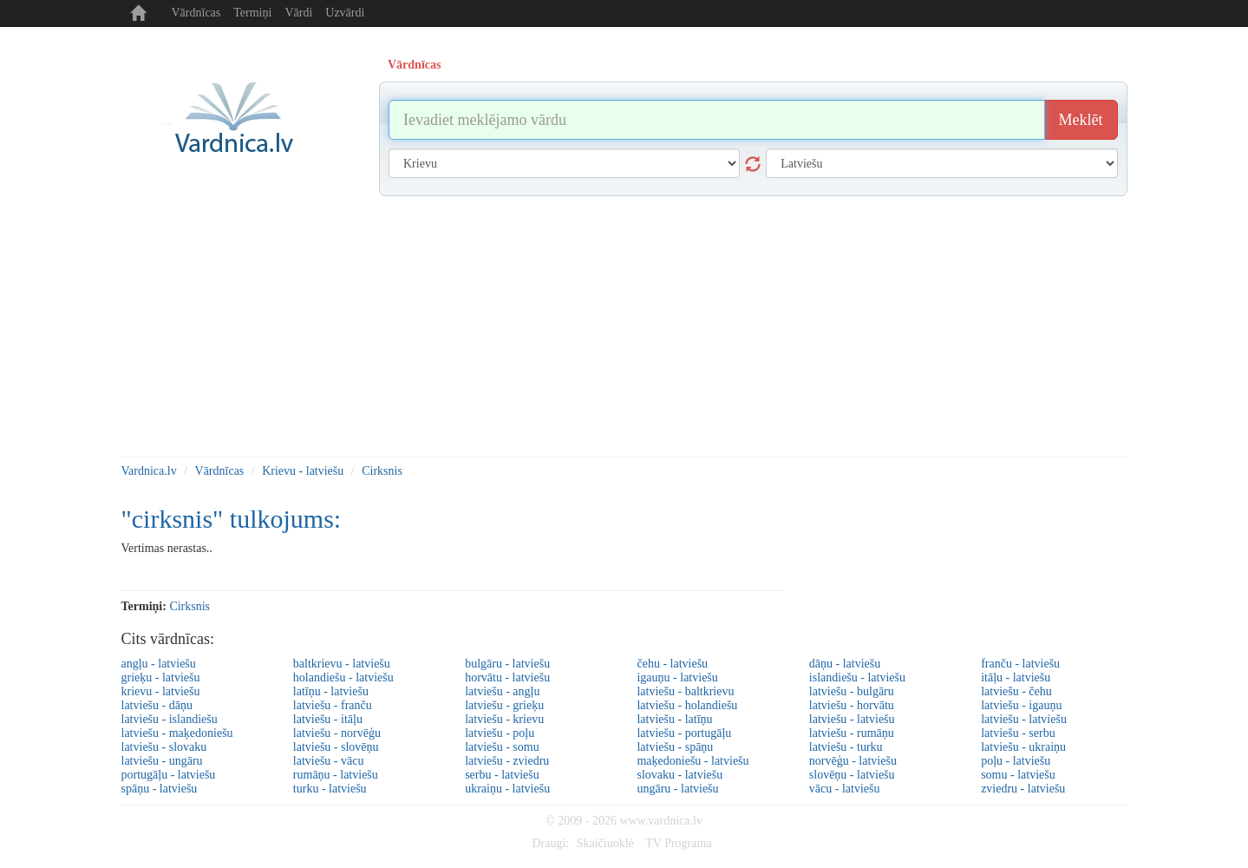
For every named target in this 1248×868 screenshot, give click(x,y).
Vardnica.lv (149, 470)
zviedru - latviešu (1023, 788)
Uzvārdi (344, 12)
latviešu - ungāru (162, 760)
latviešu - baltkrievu (685, 691)
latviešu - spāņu (675, 746)
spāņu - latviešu (159, 788)
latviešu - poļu (499, 733)
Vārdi (298, 12)
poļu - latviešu (1015, 760)
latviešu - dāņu (157, 705)
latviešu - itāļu (328, 719)
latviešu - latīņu (674, 719)
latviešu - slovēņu (336, 746)
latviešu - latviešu (852, 719)
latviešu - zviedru (507, 760)
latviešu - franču (332, 705)
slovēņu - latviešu (852, 774)
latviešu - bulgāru (851, 691)
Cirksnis (382, 470)
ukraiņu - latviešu (507, 788)
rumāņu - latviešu (335, 774)
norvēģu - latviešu (853, 760)
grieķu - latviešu (160, 677)
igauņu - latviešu (677, 677)
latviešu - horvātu (851, 705)
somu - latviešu (1018, 774)
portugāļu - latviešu (168, 774)
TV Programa (678, 843)
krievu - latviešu (160, 691)
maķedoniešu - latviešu (692, 760)
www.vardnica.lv (660, 820)
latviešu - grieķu (504, 705)
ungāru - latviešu (677, 788)
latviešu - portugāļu (684, 733)
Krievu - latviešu (302, 470)
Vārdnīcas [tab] (414, 64)
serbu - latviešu (502, 774)
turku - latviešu (330, 788)
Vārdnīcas (196, 12)
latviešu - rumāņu (851, 733)
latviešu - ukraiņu (1023, 746)
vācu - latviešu (844, 788)
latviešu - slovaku (164, 746)
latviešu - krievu (504, 719)
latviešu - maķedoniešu (177, 733)
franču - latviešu (1020, 663)
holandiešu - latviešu (343, 677)
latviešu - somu (502, 746)
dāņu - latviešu (844, 663)
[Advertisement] (624, 326)
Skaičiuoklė (605, 843)
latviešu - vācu (328, 760)
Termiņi (252, 12)
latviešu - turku (846, 746)
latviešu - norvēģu (337, 733)
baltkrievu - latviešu (341, 663)
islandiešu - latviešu (857, 677)
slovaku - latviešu (679, 774)
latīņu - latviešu (331, 691)
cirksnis (189, 606)
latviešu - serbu (1018, 733)
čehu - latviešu (672, 663)
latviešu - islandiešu (169, 719)
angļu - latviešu (158, 663)
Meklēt (1081, 119)
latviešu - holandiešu (687, 705)
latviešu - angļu (502, 691)
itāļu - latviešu (1015, 677)
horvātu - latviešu (507, 677)
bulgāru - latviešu (507, 663)
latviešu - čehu (1016, 691)
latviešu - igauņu (1021, 705)
